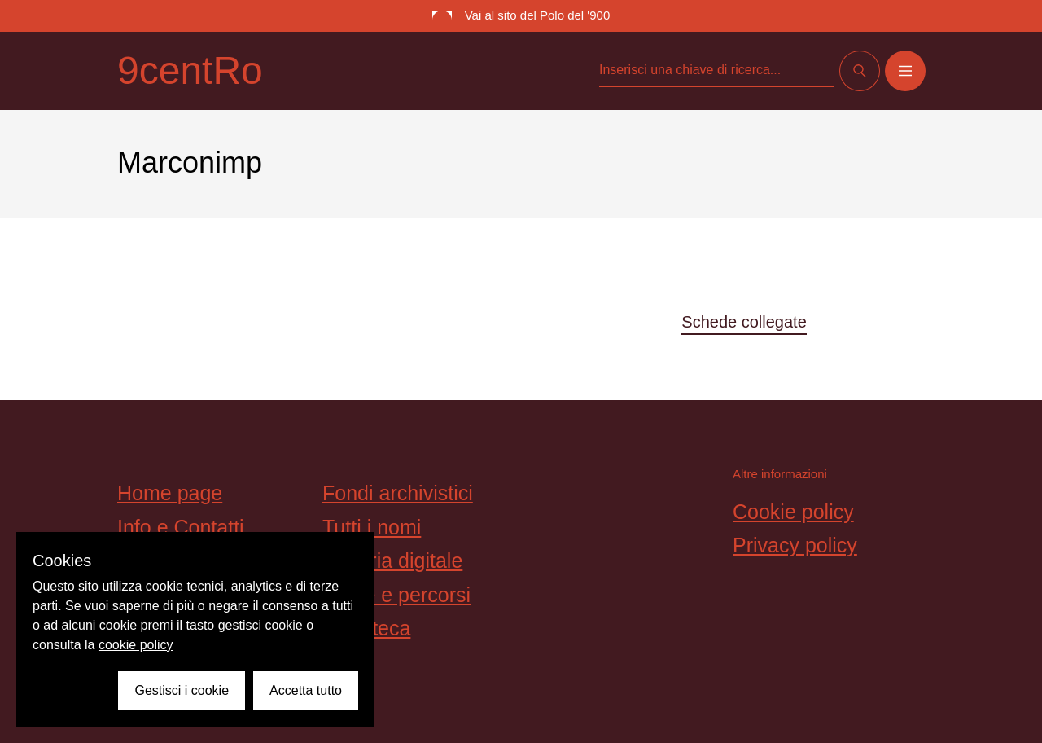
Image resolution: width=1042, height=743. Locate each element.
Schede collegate (743, 322)
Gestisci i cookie (181, 690)
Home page (169, 492)
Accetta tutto (305, 690)
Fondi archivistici (397, 492)
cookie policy (136, 645)
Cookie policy (793, 511)
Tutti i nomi (371, 527)
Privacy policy (795, 545)
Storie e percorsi (396, 594)
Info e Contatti (180, 527)
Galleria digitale (392, 560)
